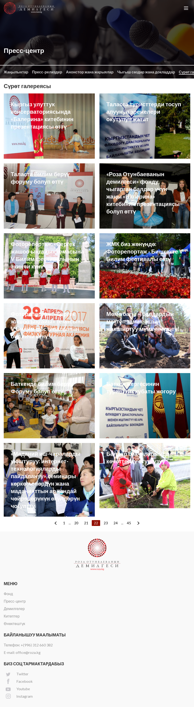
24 (115, 523)
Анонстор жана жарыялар (89, 72)
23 (106, 523)
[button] (186, 8)
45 (129, 523)
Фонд (8, 593)
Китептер (12, 616)
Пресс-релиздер (47, 72)
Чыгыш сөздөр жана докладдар (146, 72)
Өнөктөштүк (14, 623)
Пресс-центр (15, 601)
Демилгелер (14, 608)
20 (76, 523)
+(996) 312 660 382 (37, 645)
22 (96, 523)
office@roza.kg (28, 652)
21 (86, 523)
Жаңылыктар (16, 72)
